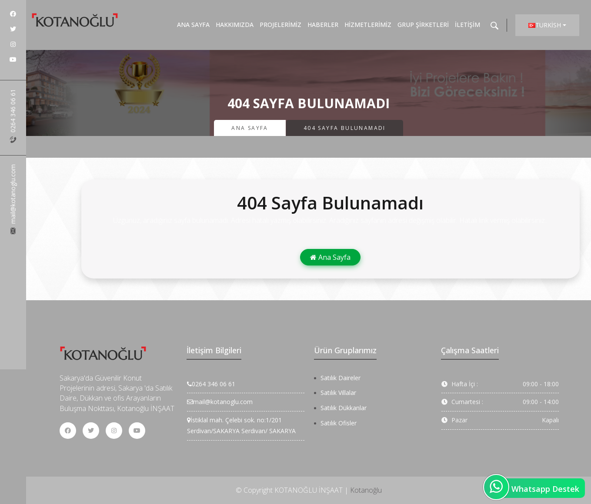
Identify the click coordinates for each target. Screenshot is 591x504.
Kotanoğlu (366, 490)
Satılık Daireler (341, 378)
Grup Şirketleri (423, 24)
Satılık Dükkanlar (344, 408)
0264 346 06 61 (13, 116)
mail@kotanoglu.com (13, 199)
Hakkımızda (235, 24)
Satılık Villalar (338, 392)
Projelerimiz (280, 24)
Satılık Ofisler (339, 423)
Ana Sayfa (193, 24)
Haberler (322, 24)
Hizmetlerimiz (367, 24)
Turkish (544, 25)
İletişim (467, 24)
